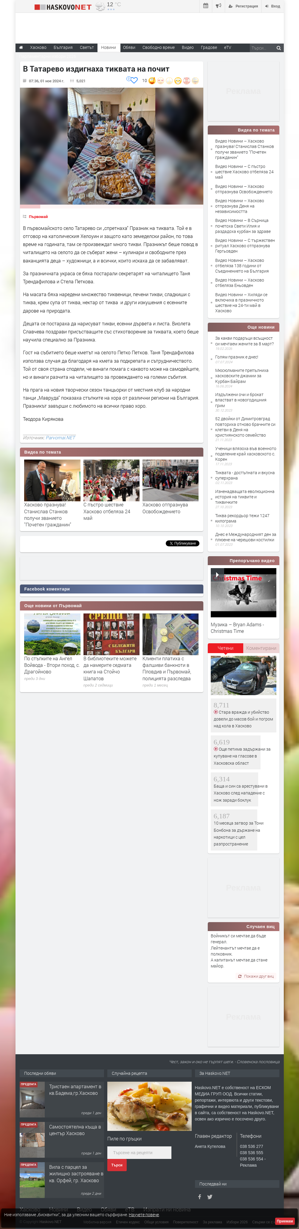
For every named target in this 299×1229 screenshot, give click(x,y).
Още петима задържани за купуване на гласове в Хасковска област (242, 756)
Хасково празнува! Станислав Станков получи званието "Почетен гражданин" (47, 514)
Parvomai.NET (60, 437)
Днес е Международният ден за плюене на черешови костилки (245, 536)
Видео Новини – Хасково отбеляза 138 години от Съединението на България (242, 265)
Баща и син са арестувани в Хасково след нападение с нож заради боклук (241, 793)
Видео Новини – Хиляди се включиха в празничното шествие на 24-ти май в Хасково (241, 303)
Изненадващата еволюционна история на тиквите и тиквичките (245, 496)
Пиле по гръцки (124, 1138)
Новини (108, 47)
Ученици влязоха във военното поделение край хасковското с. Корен (245, 454)
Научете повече (144, 1214)
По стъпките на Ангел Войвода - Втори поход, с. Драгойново (52, 665)
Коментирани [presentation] (261, 648)
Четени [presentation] (225, 648)
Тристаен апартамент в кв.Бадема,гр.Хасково (75, 1089)
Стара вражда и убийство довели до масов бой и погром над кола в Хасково (243, 719)
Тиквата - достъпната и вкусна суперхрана (245, 475)
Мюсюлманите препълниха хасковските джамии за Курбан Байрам (242, 375)
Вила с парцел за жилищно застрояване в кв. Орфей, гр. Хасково (76, 1173)
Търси (117, 1165)
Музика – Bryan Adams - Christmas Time (237, 627)
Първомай (38, 216)
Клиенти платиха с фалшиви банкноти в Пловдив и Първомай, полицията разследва (166, 668)
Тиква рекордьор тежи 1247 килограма (242, 518)
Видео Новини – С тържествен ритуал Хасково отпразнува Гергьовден (245, 245)
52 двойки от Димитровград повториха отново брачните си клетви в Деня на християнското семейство (245, 427)
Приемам (285, 1221)
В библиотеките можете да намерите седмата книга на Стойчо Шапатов (110, 668)
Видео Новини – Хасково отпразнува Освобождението (243, 188)
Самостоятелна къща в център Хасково (75, 1129)
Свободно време (158, 47)
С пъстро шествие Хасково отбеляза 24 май (106, 511)
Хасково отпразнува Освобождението (165, 507)
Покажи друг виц (256, 976)
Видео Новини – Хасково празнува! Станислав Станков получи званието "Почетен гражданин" (244, 149)
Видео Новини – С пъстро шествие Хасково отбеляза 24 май (244, 171)
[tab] (226, 650)
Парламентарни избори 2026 (47, 56)
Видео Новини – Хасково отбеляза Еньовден (239, 282)
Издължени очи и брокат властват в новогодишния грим (241, 400)
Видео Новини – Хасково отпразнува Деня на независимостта (239, 206)
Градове (209, 47)
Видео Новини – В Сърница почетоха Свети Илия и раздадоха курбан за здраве (243, 225)
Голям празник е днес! (236, 357)
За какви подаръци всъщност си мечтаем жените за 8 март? (244, 340)
